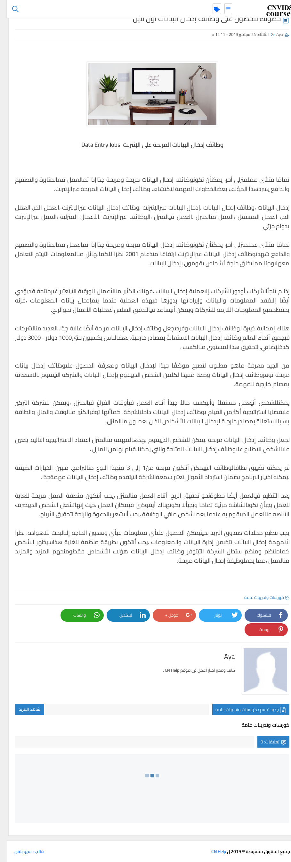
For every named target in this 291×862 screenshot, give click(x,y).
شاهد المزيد (23, 709)
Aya (273, 34)
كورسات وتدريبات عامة (260, 597)
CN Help (212, 851)
